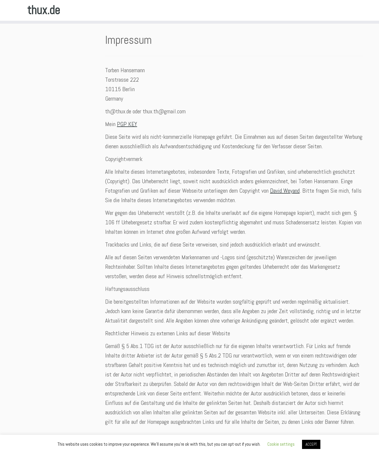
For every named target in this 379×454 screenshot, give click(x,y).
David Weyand (285, 190)
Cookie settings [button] (281, 444)
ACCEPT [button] (311, 444)
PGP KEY (127, 124)
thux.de (43, 10)
